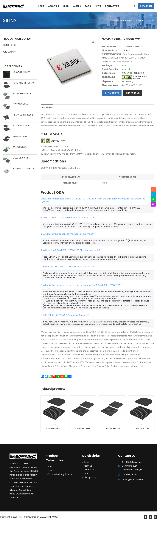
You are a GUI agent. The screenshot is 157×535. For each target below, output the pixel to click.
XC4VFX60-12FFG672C (133, 73)
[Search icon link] (134, 6)
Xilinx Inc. (126, 50)
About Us (88, 478)
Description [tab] (47, 120)
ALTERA (6, 51)
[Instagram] (155, 529)
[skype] (153, 194)
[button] (92, 41)
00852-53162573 (130, 487)
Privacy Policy (90, 489)
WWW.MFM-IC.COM (49, 529)
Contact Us (89, 482)
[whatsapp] (153, 199)
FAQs (86, 486)
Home (87, 474)
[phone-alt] (153, 189)
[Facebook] (145, 529)
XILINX (6, 45)
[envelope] (153, 204)
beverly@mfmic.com (132, 492)
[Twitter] (150, 529)
